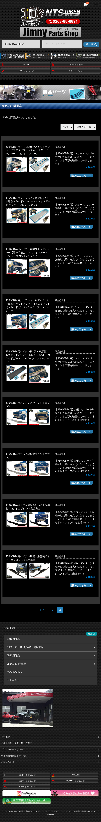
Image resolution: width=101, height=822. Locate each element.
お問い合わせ (50, 762)
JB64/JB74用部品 (12, 105)
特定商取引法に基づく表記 (50, 756)
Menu (96, 2)
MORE (91, 634)
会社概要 (50, 737)
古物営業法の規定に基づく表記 (50, 743)
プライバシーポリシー (50, 749)
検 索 (91, 44)
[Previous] (43, 610)
